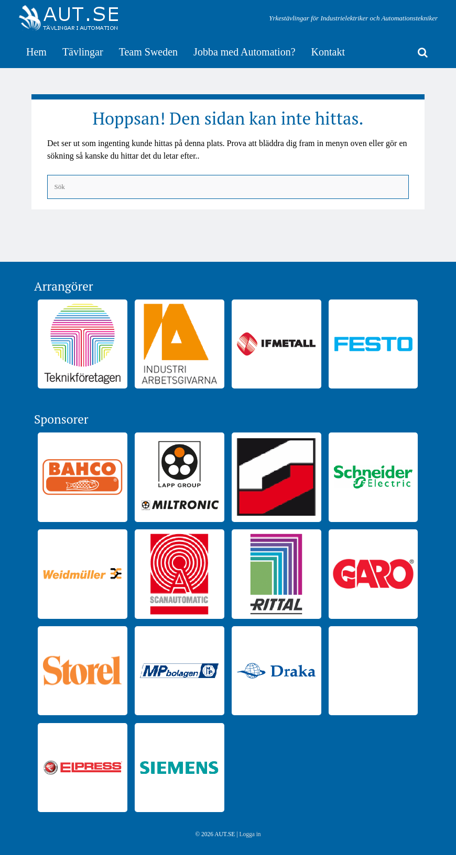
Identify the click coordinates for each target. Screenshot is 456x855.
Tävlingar (82, 52)
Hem (36, 52)
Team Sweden (148, 52)
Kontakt (328, 52)
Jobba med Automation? (244, 52)
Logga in (249, 834)
